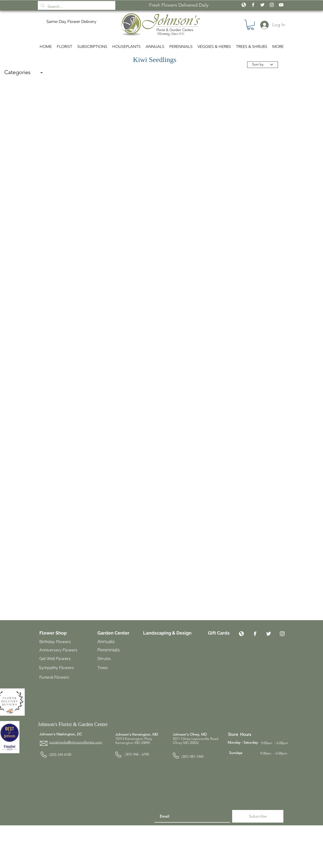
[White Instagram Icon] (272, 5)
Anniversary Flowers (58, 650)
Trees (103, 667)
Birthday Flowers (55, 641)
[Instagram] (282, 633)
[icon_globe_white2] (244, 5)
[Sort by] (262, 64)
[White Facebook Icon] (253, 5)
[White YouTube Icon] (281, 5)
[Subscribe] (257, 816)
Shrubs (104, 658)
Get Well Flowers (55, 658)
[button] (250, 25)
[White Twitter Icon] (262, 5)
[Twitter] (268, 633)
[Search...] (76, 6)
